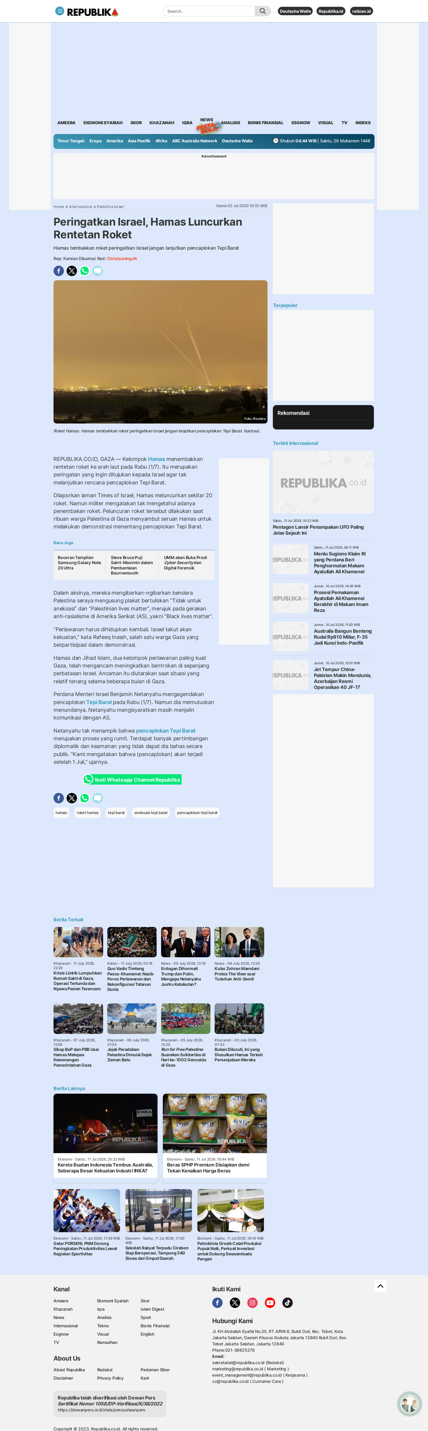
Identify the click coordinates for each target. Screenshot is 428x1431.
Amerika (114, 140)
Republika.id (331, 11)
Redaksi (105, 1369)
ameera (66, 122)
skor (135, 122)
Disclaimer (63, 1377)
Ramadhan (107, 1342)
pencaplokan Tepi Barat (165, 731)
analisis (230, 122)
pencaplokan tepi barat (197, 812)
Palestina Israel (110, 206)
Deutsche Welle (295, 11)
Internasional (80, 206)
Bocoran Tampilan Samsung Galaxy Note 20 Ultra (79, 562)
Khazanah (63, 1309)
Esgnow (61, 1333)
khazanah (162, 122)
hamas (61, 812)
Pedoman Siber (155, 1369)
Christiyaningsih (122, 258)
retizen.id (361, 11)
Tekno (103, 1325)
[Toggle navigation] (60, 11)
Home (59, 206)
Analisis (104, 1317)
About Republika (69, 1369)
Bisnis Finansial (266, 122)
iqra (187, 122)
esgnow (301, 122)
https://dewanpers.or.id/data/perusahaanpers (101, 1409)
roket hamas (88, 812)
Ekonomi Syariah (103, 122)
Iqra (101, 1309)
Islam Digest (152, 1309)
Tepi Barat (99, 702)
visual (325, 122)
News (206, 120)
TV (345, 122)
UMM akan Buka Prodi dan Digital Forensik (185, 562)
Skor (145, 1300)
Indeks (363, 122)
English (147, 1333)
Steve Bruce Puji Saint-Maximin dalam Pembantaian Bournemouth (132, 565)
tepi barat (116, 812)
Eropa (95, 140)
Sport (146, 1317)
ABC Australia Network (194, 140)
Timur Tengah (71, 140)
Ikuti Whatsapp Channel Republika (133, 779)
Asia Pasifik (139, 140)
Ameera (61, 1300)
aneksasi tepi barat (151, 812)
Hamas (156, 459)
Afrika (161, 140)
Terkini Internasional (295, 443)
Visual (103, 1333)
